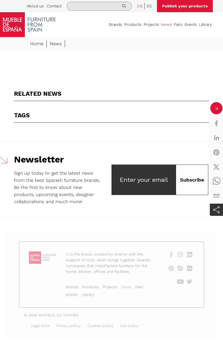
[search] (99, 6)
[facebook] (216, 123)
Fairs (178, 24)
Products (132, 24)
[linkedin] (216, 138)
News (166, 24)
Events (190, 24)
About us (35, 6)
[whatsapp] (216, 181)
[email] (216, 196)
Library (205, 24)
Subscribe (192, 180)
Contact (54, 6)
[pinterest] (216, 152)
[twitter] (216, 167)
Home (36, 43)
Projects (151, 24)
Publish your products (185, 6)
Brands (115, 24)
